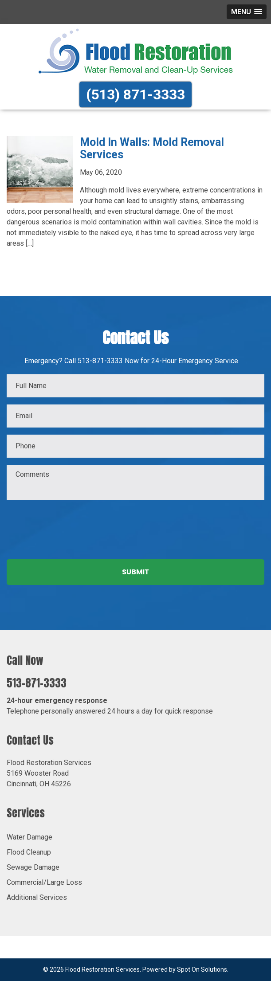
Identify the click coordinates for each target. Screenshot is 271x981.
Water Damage (29, 837)
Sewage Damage (33, 867)
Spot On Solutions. (202, 969)
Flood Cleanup (29, 852)
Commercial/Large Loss (44, 882)
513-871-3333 (37, 683)
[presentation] (74, 527)
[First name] (135, 385)
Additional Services (37, 897)
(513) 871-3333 (135, 94)
